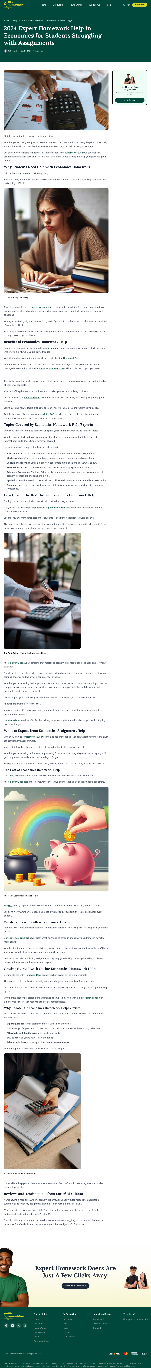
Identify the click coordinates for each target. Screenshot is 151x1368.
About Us (67, 1319)
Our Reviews (94, 4)
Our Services (69, 1336)
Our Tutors (58, 4)
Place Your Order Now (75, 1285)
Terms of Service (100, 1323)
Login (36, 1336)
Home (43, 4)
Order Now (139, 5)
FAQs (65, 1328)
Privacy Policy (99, 1328)
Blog (109, 4)
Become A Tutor (100, 1319)
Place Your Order (41, 1341)
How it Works (76, 4)
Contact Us (68, 1332)
